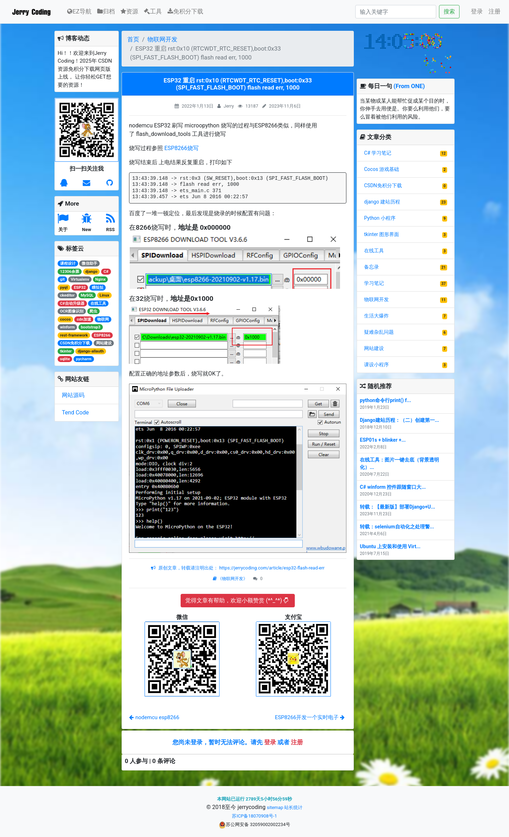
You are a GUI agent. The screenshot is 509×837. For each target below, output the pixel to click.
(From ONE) (409, 86)
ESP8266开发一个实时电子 (310, 717)
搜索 (449, 11)
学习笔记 (374, 283)
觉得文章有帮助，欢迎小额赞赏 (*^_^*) (236, 600)
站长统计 (293, 807)
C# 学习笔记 (377, 153)
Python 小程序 (380, 218)
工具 (153, 11)
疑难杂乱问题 (379, 332)
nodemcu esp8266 (154, 717)
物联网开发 (162, 39)
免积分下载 (185, 11)
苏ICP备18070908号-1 (254, 816)
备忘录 (371, 267)
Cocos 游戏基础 (381, 169)
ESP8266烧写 (181, 148)
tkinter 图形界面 (381, 234)
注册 (494, 11)
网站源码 (73, 395)
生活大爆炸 (376, 316)
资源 (129, 11)
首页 (133, 39)
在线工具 (374, 250)
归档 (106, 11)
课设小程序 (376, 364)
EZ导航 (79, 11)
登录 (477, 11)
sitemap (275, 807)
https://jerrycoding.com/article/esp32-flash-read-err (271, 568)
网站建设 (374, 348)
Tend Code (75, 412)
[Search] (395, 11)
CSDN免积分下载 (383, 185)
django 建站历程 (382, 202)
